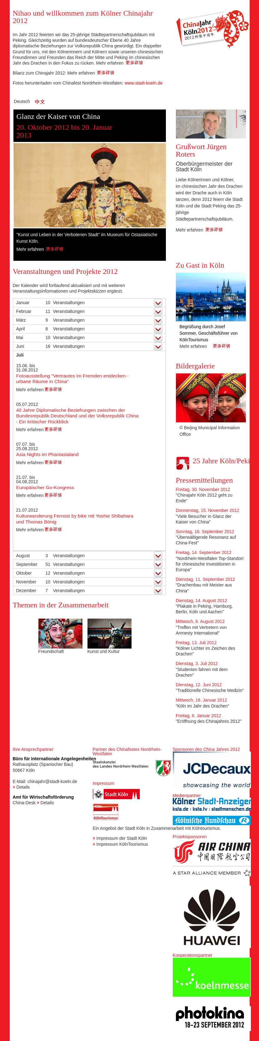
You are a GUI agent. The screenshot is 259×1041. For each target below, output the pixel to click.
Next (158, 191)
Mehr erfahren (119, 63)
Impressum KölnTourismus (122, 844)
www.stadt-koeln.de (143, 82)
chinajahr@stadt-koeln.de (52, 781)
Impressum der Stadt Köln (122, 838)
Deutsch (22, 101)
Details (23, 787)
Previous (21, 191)
